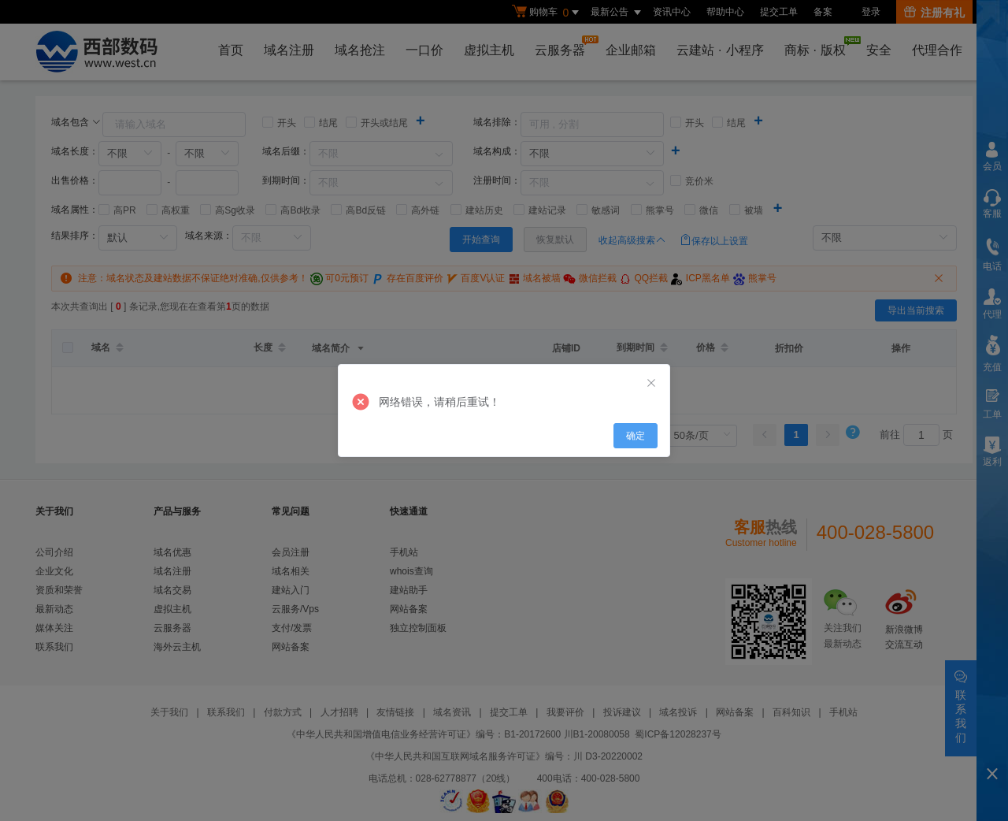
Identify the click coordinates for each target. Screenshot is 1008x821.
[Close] (651, 384)
